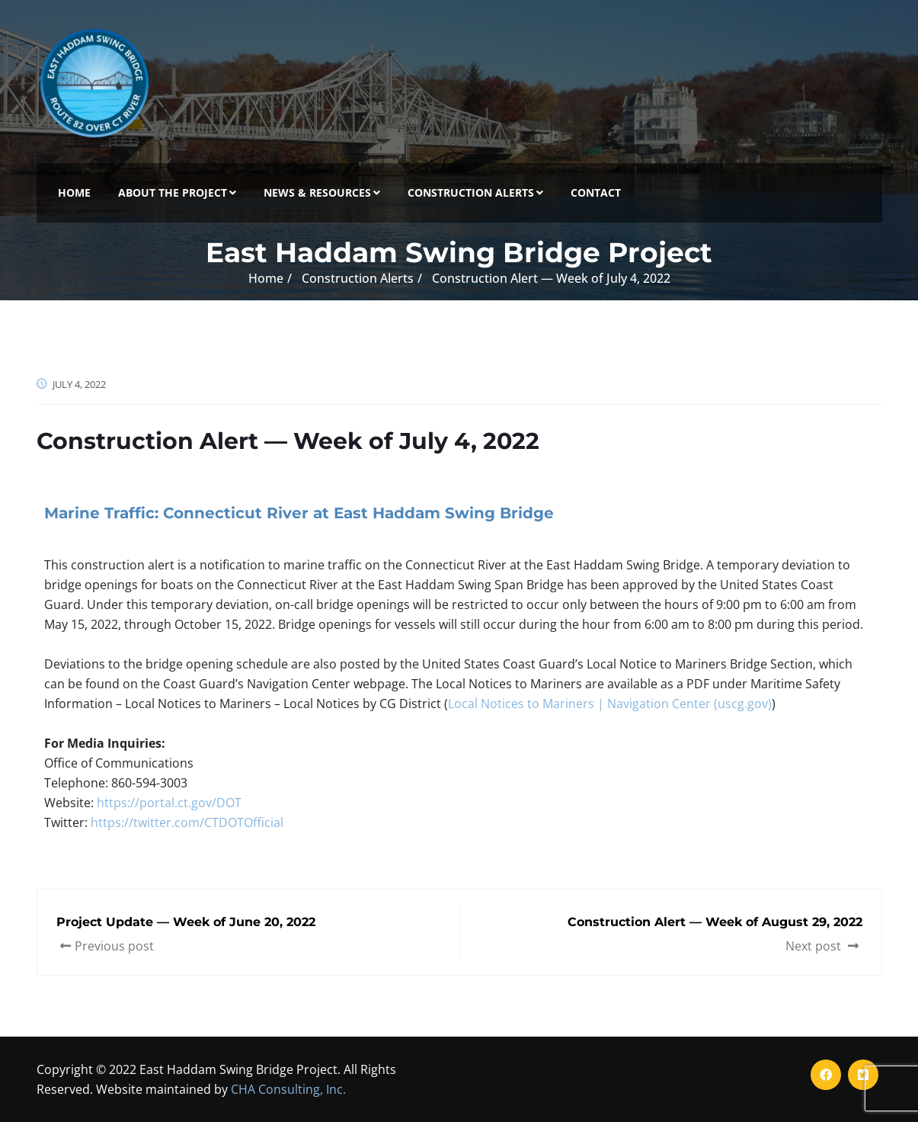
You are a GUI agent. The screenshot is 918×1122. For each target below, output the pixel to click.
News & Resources (322, 192)
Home (74, 192)
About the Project (177, 192)
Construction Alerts (475, 192)
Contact (596, 192)
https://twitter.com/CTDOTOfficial (187, 822)
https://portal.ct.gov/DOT (169, 802)
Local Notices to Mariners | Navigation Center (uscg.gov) (610, 703)
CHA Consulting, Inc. (288, 1089)
